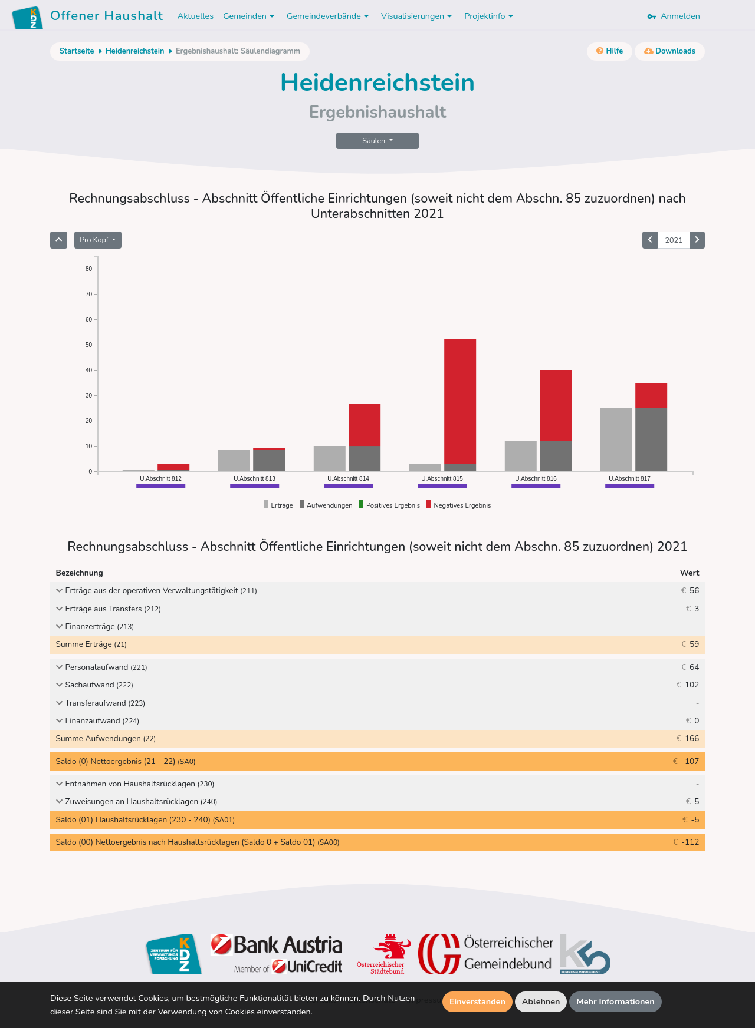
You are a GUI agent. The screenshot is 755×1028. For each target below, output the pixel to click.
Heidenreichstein (135, 51)
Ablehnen (541, 1001)
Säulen (374, 140)
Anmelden (673, 16)
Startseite (77, 51)
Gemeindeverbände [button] (329, 16)
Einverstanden (477, 1001)
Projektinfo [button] (490, 16)
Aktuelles (196, 16)
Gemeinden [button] (250, 16)
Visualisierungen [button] (418, 16)
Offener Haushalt (106, 17)
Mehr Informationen (615, 1001)
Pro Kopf (95, 239)
